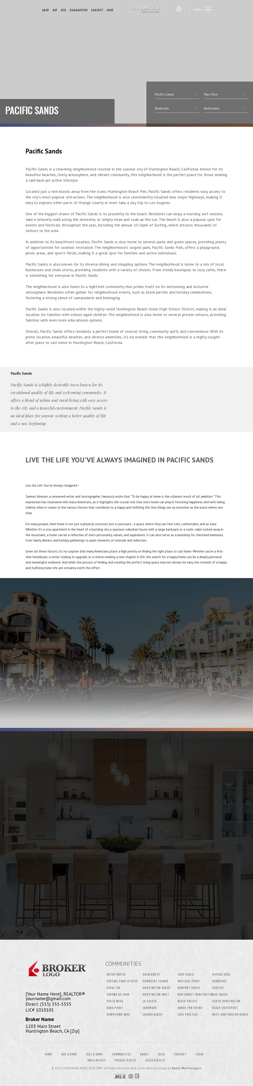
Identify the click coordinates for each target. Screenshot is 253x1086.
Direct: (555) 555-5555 (48, 1004)
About (144, 1054)
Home (45, 9)
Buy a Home (69, 1054)
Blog (161, 1054)
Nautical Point (189, 981)
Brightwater (116, 974)
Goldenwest (151, 974)
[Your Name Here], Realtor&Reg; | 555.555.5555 (144, 9)
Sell (63, 9)
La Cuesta (149, 1001)
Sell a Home (94, 1054)
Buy (54, 9)
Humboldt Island (155, 981)
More (109, 9)
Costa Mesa (115, 1001)
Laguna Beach (152, 1014)
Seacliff (218, 988)
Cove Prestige (188, 1014)
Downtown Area (118, 1014)
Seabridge (219, 981)
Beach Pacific (188, 1001)
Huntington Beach (156, 988)
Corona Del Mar (118, 994)
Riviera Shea (221, 974)
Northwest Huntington (195, 994)
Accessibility (156, 1060)
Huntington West (156, 994)
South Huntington (226, 1001)
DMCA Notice (96, 1060)
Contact (97, 9)
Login (200, 1054)
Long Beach (186, 974)
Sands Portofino (190, 1008)
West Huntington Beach (230, 1014)
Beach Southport (225, 1008)
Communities (78, 9)
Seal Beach (220, 994)
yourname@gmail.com (48, 998)
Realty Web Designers (186, 1068)
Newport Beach (189, 988)
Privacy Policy (125, 1060)
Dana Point (115, 1008)
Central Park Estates (122, 981)
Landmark (150, 1008)
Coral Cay (114, 988)
